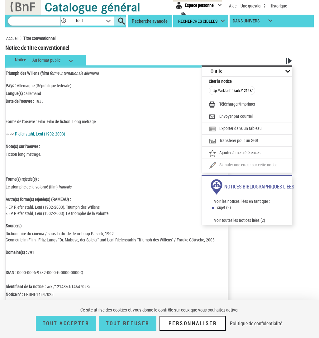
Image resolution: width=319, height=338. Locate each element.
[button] (63, 21)
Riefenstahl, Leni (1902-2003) (40, 134)
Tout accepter (66, 323)
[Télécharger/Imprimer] (232, 104)
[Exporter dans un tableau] (235, 129)
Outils (216, 71)
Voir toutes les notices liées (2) (239, 220)
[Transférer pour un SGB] (233, 141)
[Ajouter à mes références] (234, 153)
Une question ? (252, 6)
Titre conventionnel (39, 38)
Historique (278, 6)
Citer (221, 81)
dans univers (246, 22)
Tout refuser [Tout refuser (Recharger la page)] (127, 323)
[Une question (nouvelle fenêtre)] (243, 165)
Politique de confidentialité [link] (256, 323)
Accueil (12, 38)
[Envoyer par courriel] (231, 117)
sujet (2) (224, 207)
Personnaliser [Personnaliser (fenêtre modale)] (193, 323)
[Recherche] (34, 21)
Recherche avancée (150, 21)
